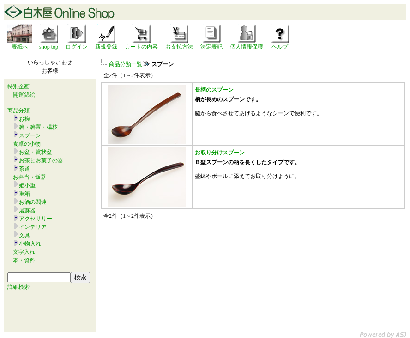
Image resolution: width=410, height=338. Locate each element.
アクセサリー (35, 218)
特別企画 (18, 86)
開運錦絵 (24, 95)
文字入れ (24, 252)
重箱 (24, 194)
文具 (24, 235)
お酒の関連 (33, 202)
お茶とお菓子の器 (41, 160)
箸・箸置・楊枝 (38, 127)
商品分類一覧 (125, 64)
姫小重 (27, 185)
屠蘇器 (27, 210)
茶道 (24, 169)
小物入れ (30, 243)
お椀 (24, 119)
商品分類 (18, 110)
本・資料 (24, 260)
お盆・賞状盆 (35, 152)
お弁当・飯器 (29, 177)
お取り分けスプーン (220, 152)
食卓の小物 (27, 144)
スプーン (30, 135)
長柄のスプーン (214, 89)
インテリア (33, 227)
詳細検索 (18, 287)
